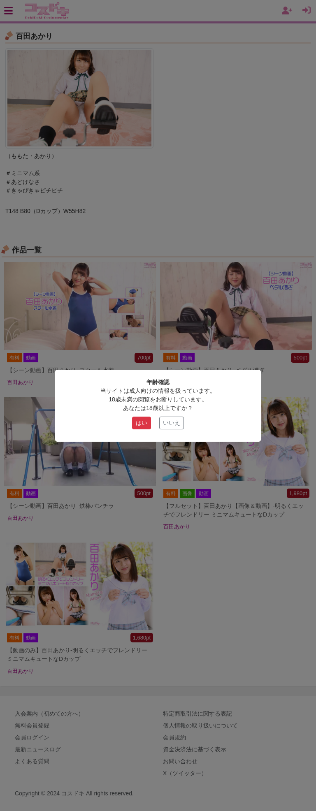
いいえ (171, 422)
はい (141, 422)
